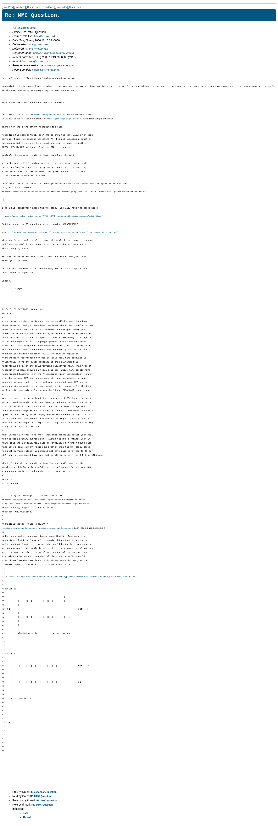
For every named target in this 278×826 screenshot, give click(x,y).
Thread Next (47, 7)
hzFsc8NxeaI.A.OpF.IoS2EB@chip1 (58, 65)
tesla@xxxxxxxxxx (26, 28)
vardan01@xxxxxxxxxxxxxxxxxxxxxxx (53, 53)
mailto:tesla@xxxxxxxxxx (47, 115)
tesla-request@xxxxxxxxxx (46, 69)
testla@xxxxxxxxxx (38, 44)
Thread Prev (33, 7)
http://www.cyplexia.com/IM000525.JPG (29, 578)
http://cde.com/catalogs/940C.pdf (23, 233)
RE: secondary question (43, 794)
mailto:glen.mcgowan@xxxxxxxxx (63, 119)
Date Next (20, 7)
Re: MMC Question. (47, 802)
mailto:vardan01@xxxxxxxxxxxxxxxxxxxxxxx (27, 192)
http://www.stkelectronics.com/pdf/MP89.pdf (29, 217)
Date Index (61, 7)
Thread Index (76, 7)
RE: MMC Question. (41, 798)
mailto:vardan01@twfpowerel (68, 192)
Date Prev (8, 7)
